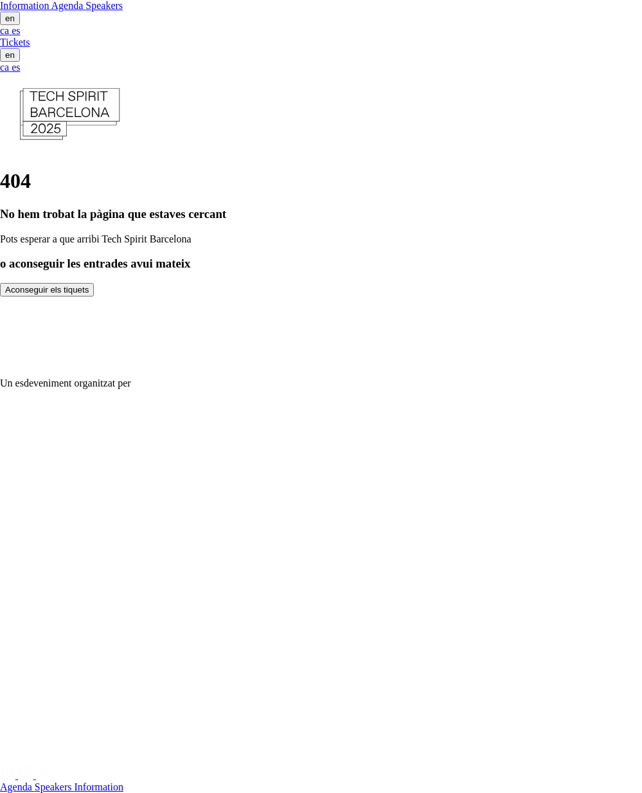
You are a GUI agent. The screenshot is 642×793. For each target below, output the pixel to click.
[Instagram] (27, 775)
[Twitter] (43, 775)
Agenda (68, 5)
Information (25, 5)
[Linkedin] (9, 775)
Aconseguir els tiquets (47, 290)
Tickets (15, 42)
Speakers (104, 5)
